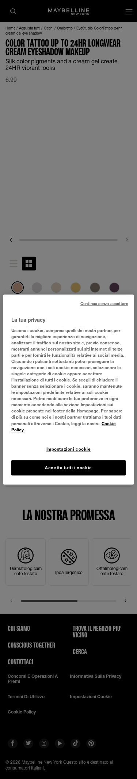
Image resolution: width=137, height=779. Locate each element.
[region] (68, 389)
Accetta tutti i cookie (68, 467)
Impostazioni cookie (68, 449)
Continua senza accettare (104, 303)
